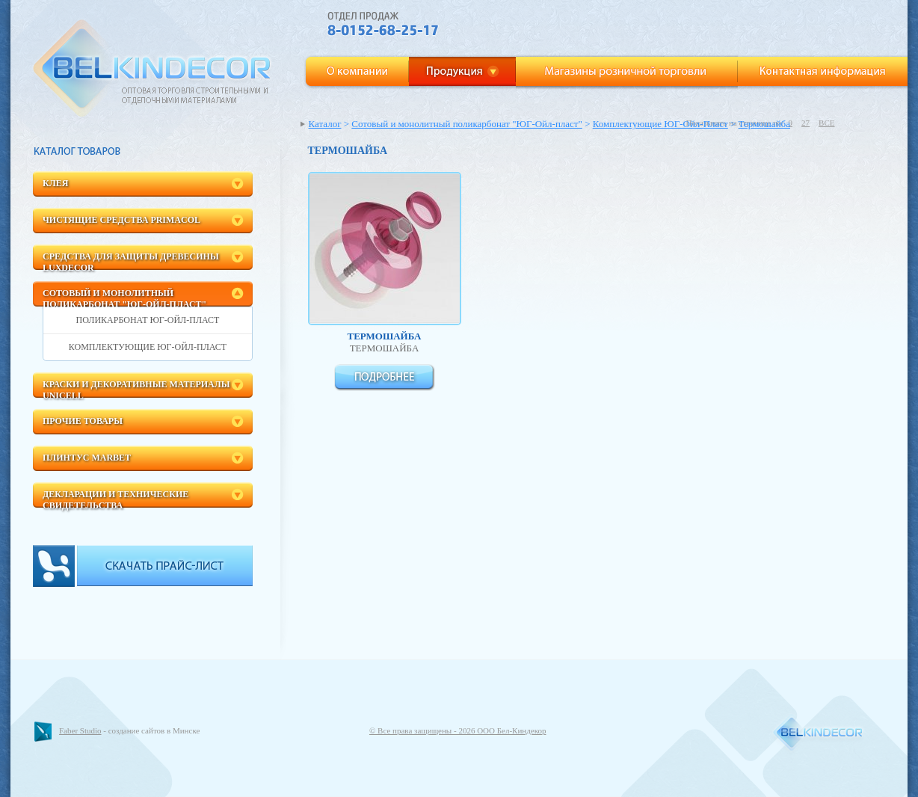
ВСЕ (826, 122)
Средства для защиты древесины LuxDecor (131, 260)
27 (805, 122)
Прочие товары (83, 421)
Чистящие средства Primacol (121, 220)
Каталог (325, 123)
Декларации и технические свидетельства (115, 498)
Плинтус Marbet (87, 457)
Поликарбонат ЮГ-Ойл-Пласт (148, 320)
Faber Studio (80, 730)
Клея (55, 183)
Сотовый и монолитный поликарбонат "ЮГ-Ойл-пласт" (124, 297)
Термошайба (764, 123)
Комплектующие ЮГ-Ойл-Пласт (148, 347)
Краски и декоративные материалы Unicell (136, 388)
